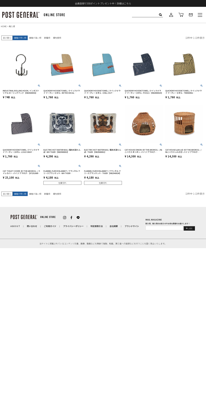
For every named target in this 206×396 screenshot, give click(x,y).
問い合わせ (32, 226)
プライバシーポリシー (73, 226)
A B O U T (15, 226)
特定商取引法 (96, 226)
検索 (160, 14)
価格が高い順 (35, 37)
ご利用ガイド (50, 226)
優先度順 (57, 37)
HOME (4, 26)
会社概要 (114, 226)
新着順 (47, 37)
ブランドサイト (132, 226)
